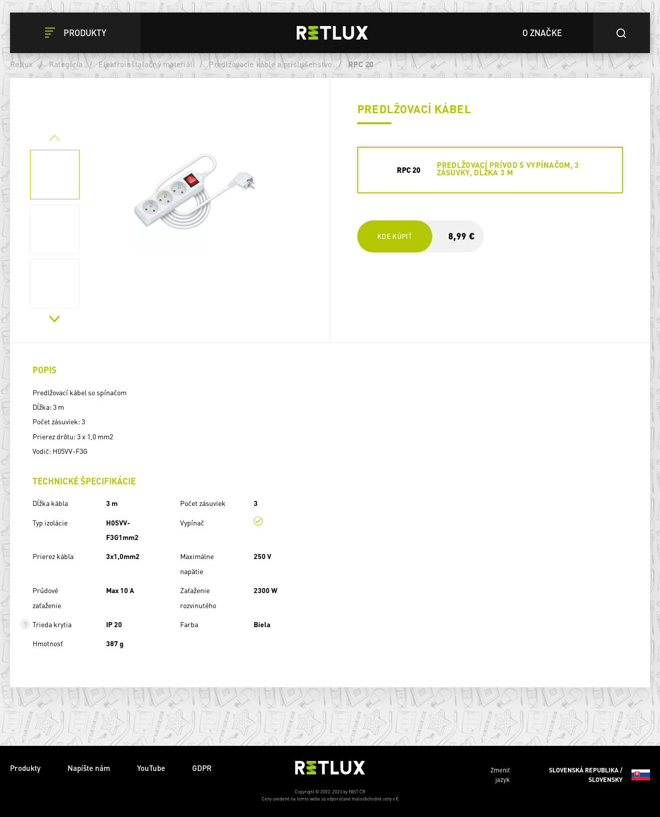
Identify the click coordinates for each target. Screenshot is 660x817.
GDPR (202, 768)
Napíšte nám (89, 768)
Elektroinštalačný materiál (146, 64)
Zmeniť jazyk (570, 774)
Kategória (66, 64)
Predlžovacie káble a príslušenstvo (270, 64)
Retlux (21, 64)
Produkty (25, 768)
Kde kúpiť (394, 236)
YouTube (151, 768)
